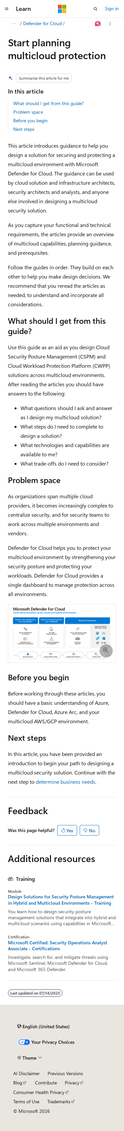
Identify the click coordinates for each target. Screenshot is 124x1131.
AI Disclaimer (26, 1073)
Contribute (46, 1082)
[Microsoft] (62, 9)
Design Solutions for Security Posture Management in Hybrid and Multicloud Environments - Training (61, 900)
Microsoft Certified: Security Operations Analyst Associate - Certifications (57, 946)
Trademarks (58, 1101)
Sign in (112, 8)
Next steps (23, 129)
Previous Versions (65, 1073)
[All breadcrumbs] (14, 24)
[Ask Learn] (98, 24)
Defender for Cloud (42, 23)
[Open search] (95, 9)
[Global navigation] (6, 9)
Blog (17, 1082)
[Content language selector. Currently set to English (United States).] (43, 1026)
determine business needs (65, 781)
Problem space (28, 112)
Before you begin (30, 120)
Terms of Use (26, 1101)
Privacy (72, 1082)
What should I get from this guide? (48, 103)
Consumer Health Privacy (38, 1092)
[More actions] (110, 24)
